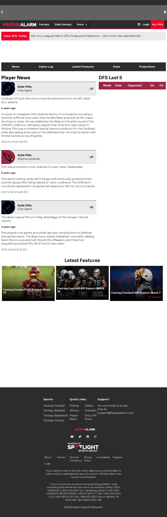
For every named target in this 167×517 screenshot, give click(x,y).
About (47, 457)
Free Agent (25, 90)
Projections (147, 66)
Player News (74, 417)
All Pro (157, 24)
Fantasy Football (54, 405)
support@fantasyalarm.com (115, 412)
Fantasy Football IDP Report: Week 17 (26, 291)
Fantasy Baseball (54, 410)
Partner (61, 457)
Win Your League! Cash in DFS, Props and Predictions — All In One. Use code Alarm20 (86, 36)
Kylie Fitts (25, 86)
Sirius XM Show (90, 417)
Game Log (46, 66)
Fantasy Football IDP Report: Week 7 (136, 292)
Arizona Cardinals (29, 158)
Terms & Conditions (76, 459)
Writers (74, 410)
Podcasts (90, 410)
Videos (89, 405)
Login (146, 24)
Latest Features (83, 66)
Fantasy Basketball (56, 415)
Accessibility (103, 457)
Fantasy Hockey (54, 420)
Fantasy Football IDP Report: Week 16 (80, 290)
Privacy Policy (88, 459)
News (16, 66)
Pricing (74, 405)
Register (117, 457)
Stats (116, 66)
